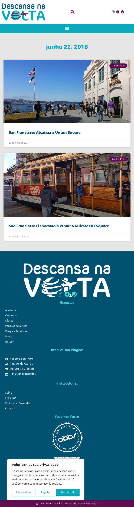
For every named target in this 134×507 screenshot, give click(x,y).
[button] (72, 12)
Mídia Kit (10, 398)
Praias (9, 336)
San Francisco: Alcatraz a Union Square (45, 132)
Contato (10, 409)
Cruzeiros (11, 315)
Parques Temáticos (16, 331)
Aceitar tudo (68, 492)
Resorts (10, 342)
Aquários (10, 310)
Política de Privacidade (18, 403)
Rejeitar (46, 492)
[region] (45, 479)
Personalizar (23, 492)
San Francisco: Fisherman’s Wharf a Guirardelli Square (59, 225)
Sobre (8, 393)
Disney (9, 321)
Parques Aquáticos (16, 326)
